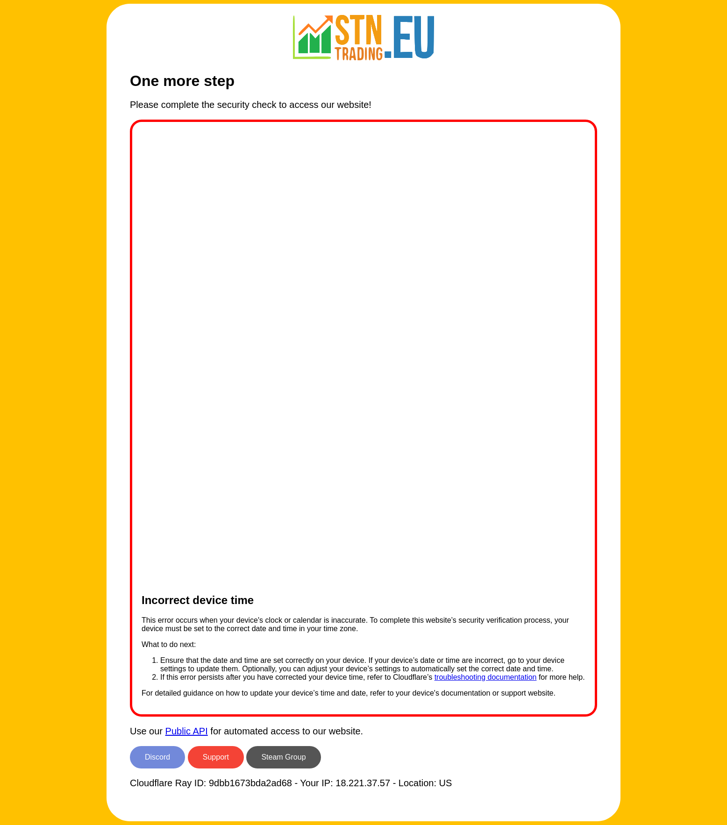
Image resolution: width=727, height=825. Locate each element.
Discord (157, 757)
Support (216, 757)
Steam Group (283, 757)
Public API (186, 731)
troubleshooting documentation (486, 677)
